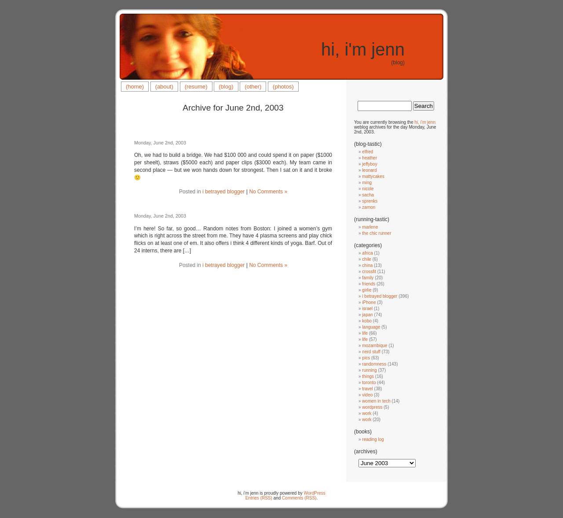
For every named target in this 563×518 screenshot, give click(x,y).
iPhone (369, 302)
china (367, 265)
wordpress (372, 407)
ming (367, 182)
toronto (369, 382)
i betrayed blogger (223, 192)
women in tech (376, 401)
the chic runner (376, 233)
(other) (253, 86)
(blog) (226, 86)
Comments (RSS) (299, 498)
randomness (374, 364)
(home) (135, 86)
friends (368, 283)
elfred (367, 151)
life (365, 333)
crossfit (369, 271)
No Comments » (268, 192)
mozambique (374, 345)
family (367, 277)
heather (369, 157)
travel (367, 388)
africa (367, 253)
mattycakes (373, 176)
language (371, 327)
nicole (367, 188)
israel (367, 308)
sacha (368, 194)
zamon (368, 207)
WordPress (314, 493)
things (368, 376)
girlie (366, 290)
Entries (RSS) (258, 498)
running (369, 370)
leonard (369, 170)
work (366, 413)
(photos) (283, 86)
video (367, 394)
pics (366, 357)
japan (367, 314)
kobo (367, 320)
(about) (164, 86)
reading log (373, 439)
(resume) (196, 86)
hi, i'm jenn (363, 49)
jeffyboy (369, 164)
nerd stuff (371, 351)
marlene (370, 227)
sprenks (369, 201)
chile (366, 259)
